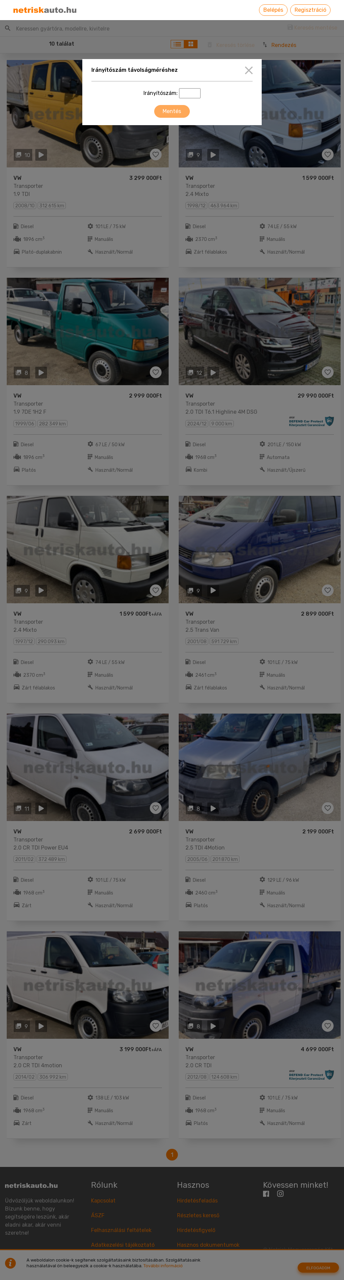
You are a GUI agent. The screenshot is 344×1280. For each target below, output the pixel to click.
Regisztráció (310, 10)
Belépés (273, 10)
